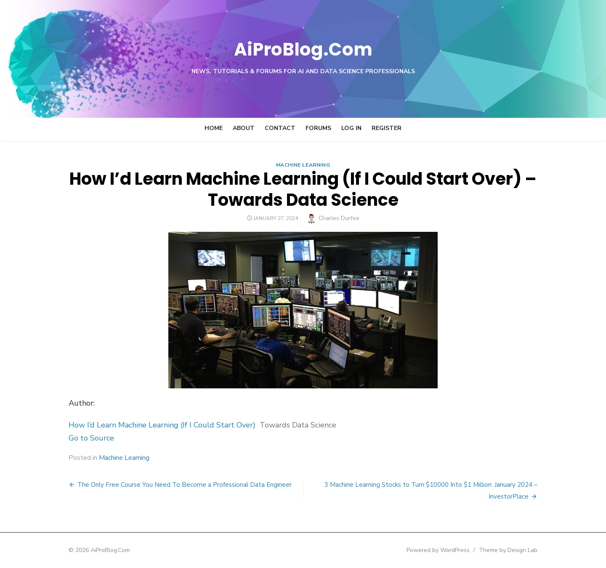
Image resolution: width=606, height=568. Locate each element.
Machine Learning (303, 165)
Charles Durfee (339, 218)
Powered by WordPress (447, 550)
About (244, 128)
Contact (280, 128)
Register (386, 128)
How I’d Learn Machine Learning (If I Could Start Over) (152, 425)
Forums (318, 128)
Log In (351, 128)
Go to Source (81, 438)
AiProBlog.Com (303, 49)
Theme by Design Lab (518, 550)
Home (214, 128)
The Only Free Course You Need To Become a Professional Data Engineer (175, 484)
